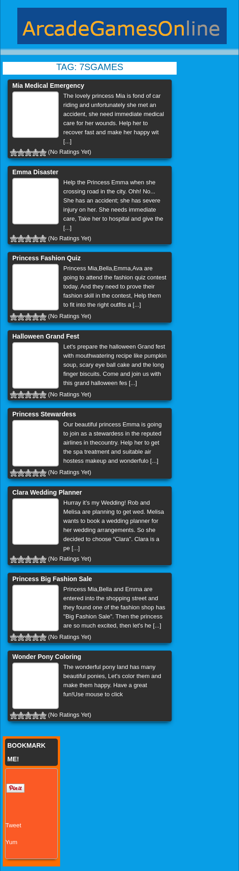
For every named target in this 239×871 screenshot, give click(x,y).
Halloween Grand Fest (45, 336)
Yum (11, 842)
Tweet (13, 825)
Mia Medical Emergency (48, 85)
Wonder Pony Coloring (46, 656)
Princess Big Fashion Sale (52, 578)
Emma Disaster (35, 172)
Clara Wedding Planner (47, 492)
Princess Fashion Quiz (46, 258)
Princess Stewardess (44, 414)
